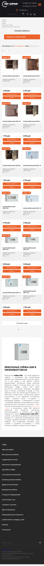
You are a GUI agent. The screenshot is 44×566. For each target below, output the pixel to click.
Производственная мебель (11, 480)
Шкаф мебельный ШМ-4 (11, 76)
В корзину (11, 97)
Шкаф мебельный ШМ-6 (31, 121)
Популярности (20, 46)
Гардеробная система (9, 459)
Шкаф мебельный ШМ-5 (31, 76)
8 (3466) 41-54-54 (30, 6)
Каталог (4, 21)
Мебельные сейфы (7, 25)
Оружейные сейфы (8, 469)
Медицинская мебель (9, 490)
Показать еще (22, 323)
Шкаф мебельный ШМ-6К (12, 165)
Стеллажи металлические (11, 475)
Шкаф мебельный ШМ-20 (32, 165)
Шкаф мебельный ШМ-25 (11, 292)
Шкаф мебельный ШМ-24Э (29, 248)
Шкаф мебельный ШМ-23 (32, 208)
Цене (27, 46)
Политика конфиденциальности (11, 558)
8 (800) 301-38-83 (30, 3)
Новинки (5, 525)
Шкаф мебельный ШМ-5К (12, 121)
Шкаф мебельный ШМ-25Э (29, 291)
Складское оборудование (11, 495)
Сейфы (4, 23)
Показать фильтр (22, 30)
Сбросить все (34, 46)
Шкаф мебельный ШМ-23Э (9, 248)
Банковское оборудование (11, 464)
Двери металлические (10, 485)
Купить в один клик (12, 94)
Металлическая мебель (10, 454)
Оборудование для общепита (12, 515)
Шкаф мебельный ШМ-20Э (9, 207)
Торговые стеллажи (9, 505)
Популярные (6, 530)
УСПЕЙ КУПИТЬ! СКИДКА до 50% (13, 520)
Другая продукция (8, 510)
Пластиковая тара (8, 500)
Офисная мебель (8, 449)
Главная (4, 20)
